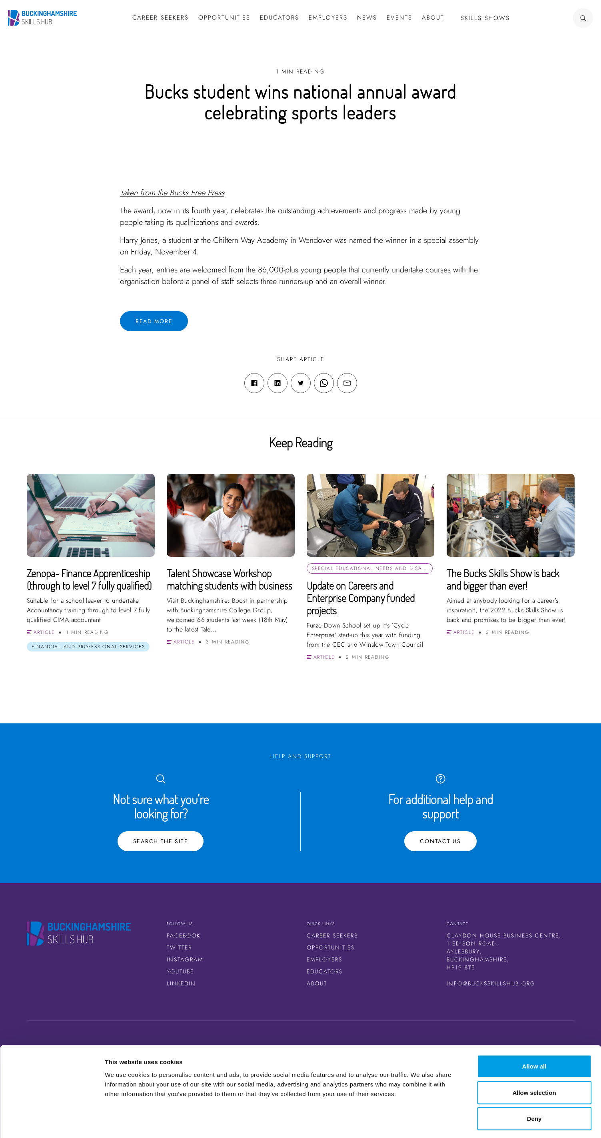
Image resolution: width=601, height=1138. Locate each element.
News (367, 17)
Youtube (180, 971)
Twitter (179, 947)
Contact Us (440, 841)
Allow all (534, 1033)
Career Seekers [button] (160, 17)
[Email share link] (347, 383)
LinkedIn (181, 983)
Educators (279, 17)
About (433, 17)
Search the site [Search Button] (160, 841)
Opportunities (331, 947)
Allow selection (534, 1059)
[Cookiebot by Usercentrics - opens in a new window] (52, 1122)
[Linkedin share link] (278, 383)
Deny (534, 1085)
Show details (419, 1122)
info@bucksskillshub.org (491, 983)
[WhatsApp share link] (324, 383)
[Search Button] (559, 18)
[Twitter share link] (301, 383)
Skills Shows (485, 18)
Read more (154, 321)
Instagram (185, 959)
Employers (328, 17)
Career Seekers (332, 935)
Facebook (183, 935)
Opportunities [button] (224, 17)
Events (399, 17)
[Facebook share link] (254, 383)
